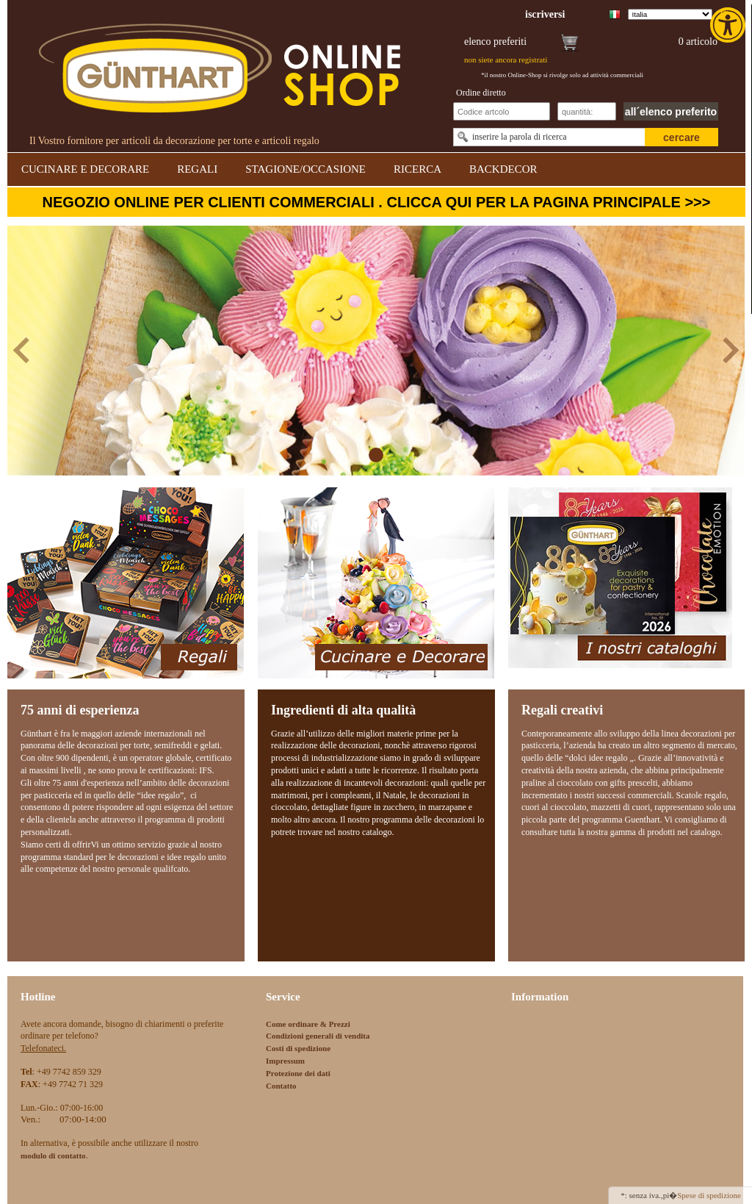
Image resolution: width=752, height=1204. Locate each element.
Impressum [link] (285, 1060)
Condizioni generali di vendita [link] (318, 1035)
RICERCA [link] (417, 169)
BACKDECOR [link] (503, 169)
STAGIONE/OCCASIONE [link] (305, 169)
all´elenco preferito (671, 112)
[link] (729, 25)
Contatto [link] (281, 1085)
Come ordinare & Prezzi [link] (308, 1024)
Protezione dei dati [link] (298, 1073)
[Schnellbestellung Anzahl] (586, 111)
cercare (681, 137)
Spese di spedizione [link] (709, 1195)
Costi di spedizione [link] (298, 1048)
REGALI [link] (197, 169)
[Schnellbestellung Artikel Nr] (501, 111)
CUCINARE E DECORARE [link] (85, 169)
